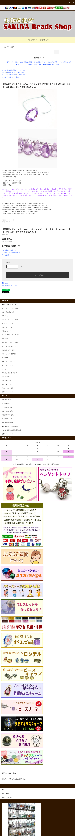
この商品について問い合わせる (11, 252)
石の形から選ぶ (11, 75)
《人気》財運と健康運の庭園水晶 (11, 430)
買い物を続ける (6, 255)
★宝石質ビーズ (31, 40)
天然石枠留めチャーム (8, 422)
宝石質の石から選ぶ (13, 77)
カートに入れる (37, 275)
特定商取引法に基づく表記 (9, 285)
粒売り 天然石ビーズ (13, 70)
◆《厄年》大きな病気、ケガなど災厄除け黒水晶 (18, 62)
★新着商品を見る (44, 40)
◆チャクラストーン (21, 64)
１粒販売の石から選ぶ (8, 415)
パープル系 (20, 72)
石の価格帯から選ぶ (7, 407)
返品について (6, 283)
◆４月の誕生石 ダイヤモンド (50, 64)
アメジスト (23, 70)
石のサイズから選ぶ (7, 411)
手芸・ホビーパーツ (7, 434)
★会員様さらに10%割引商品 (10, 426)
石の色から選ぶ (11, 72)
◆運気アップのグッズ (34, 64)
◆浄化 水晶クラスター (40, 62)
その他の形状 (21, 75)
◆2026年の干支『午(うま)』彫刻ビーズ (59, 62)
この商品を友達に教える (9, 250)
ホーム (4, 70)
